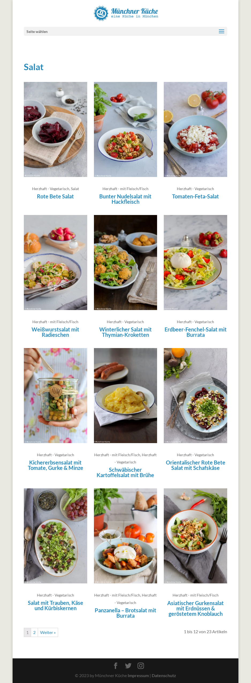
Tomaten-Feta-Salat (195, 196)
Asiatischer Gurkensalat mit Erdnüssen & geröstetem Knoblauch (195, 608)
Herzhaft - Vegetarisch (50, 188)
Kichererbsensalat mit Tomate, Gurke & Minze (55, 465)
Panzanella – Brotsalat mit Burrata (125, 613)
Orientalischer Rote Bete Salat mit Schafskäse (195, 465)
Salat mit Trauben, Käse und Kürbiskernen (55, 605)
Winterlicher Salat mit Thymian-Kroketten (125, 332)
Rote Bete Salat (55, 196)
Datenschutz (164, 675)
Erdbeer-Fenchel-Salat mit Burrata (196, 332)
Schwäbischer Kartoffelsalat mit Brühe (125, 472)
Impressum (138, 675)
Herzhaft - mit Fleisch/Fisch (125, 188)
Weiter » (48, 632)
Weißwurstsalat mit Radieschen (55, 332)
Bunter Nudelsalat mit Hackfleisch (125, 199)
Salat (75, 188)
